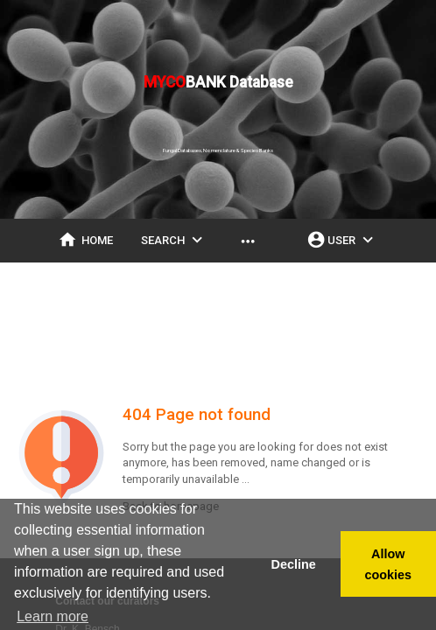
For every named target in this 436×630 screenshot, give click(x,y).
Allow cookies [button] (388, 564)
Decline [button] (293, 564)
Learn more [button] (52, 616)
